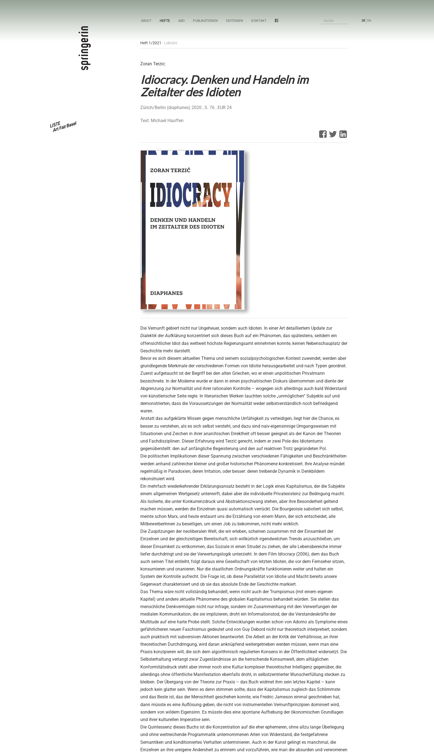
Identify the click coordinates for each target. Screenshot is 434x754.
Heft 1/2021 (150, 43)
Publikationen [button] (205, 21)
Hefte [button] (165, 21)
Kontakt (259, 21)
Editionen (234, 21)
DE (363, 20)
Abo (181, 21)
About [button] (146, 21)
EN (369, 20)
